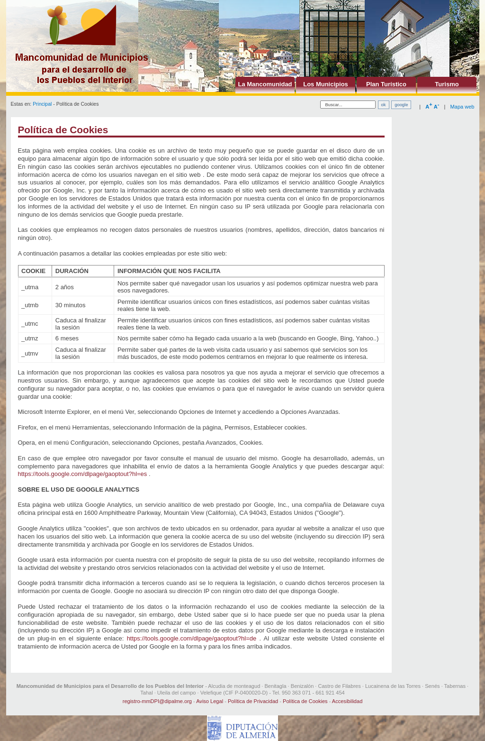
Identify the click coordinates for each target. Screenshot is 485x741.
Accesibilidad (347, 701)
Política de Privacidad (253, 701)
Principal (42, 104)
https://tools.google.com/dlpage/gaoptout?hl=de (192, 638)
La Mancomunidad (265, 84)
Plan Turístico (386, 84)
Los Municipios (325, 84)
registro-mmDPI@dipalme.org (157, 701)
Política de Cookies (305, 701)
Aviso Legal (209, 701)
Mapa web (462, 107)
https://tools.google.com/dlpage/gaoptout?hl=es (82, 473)
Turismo (446, 84)
